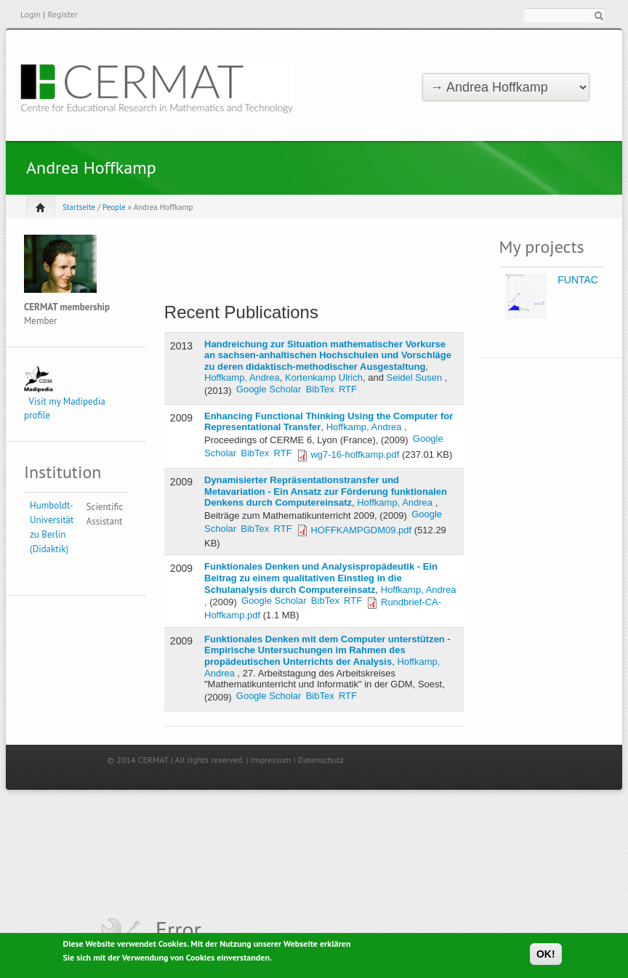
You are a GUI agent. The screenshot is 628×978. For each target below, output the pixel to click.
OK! (545, 955)
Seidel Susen (415, 377)
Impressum (271, 759)
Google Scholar (269, 389)
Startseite (79, 207)
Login (30, 14)
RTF (348, 389)
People (114, 207)
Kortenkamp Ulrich (324, 377)
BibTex (320, 389)
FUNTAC (577, 280)
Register (62, 14)
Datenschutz (321, 759)
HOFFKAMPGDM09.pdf (360, 530)
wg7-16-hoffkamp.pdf (354, 454)
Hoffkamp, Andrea (242, 377)
